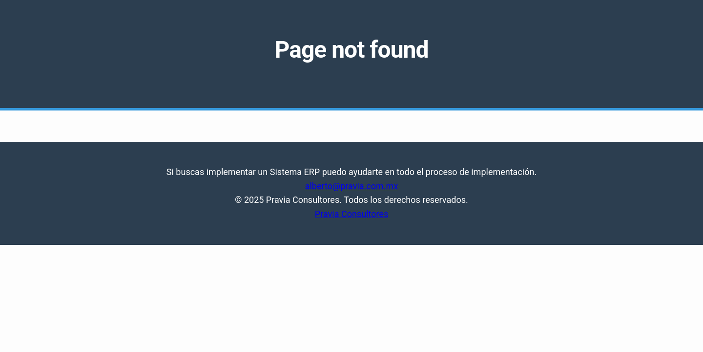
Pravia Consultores (351, 214)
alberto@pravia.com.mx (351, 186)
